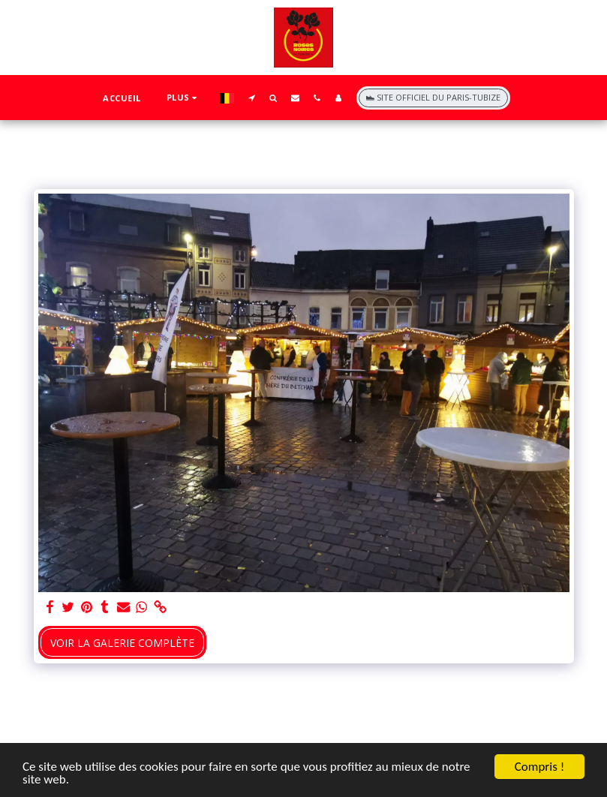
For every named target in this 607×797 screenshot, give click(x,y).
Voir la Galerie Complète (122, 643)
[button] (252, 97)
